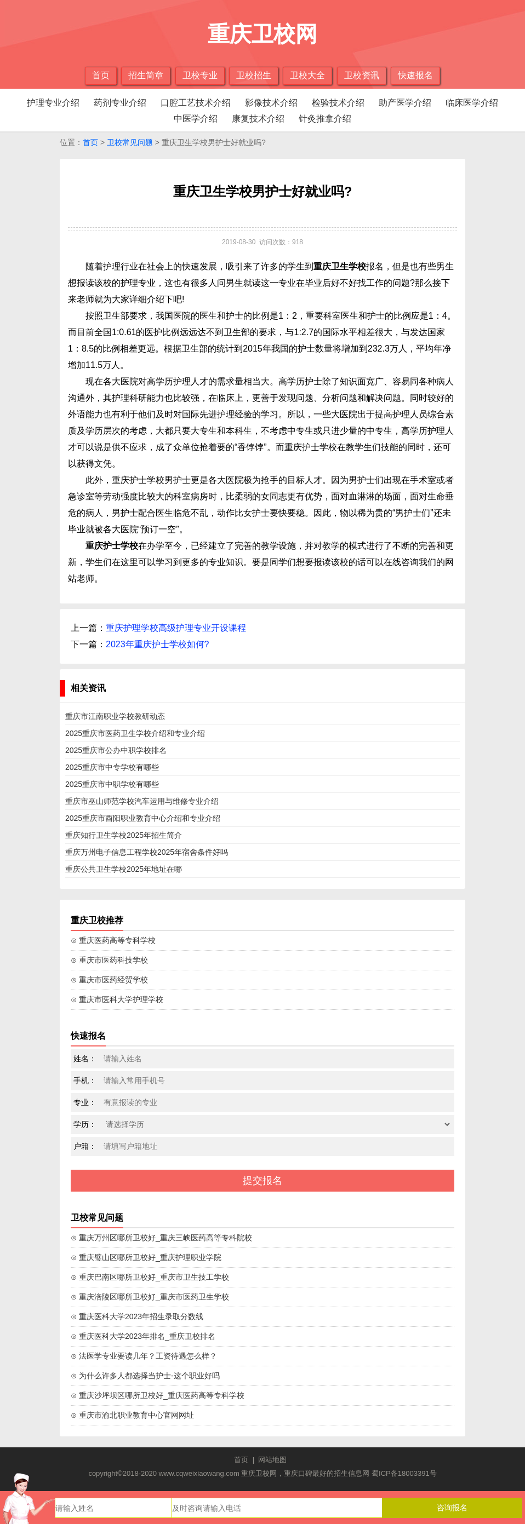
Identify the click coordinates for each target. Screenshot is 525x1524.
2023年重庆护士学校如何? (157, 644)
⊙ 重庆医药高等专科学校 (113, 940)
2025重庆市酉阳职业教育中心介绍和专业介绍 (142, 818)
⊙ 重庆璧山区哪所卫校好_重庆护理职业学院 (146, 1257)
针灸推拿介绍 (325, 118)
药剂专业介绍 (120, 102)
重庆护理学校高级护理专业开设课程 (176, 627)
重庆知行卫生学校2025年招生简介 (123, 835)
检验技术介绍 (338, 102)
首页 (101, 75)
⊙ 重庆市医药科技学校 (109, 960)
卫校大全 (307, 75)
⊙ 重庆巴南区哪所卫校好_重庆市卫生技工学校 (150, 1277)
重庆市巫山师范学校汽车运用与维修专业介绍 (142, 801)
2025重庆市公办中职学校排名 (116, 750)
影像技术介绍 (271, 102)
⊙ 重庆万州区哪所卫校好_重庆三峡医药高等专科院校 (161, 1237)
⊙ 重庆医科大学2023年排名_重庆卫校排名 (143, 1336)
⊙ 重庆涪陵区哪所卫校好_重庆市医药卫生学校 (150, 1296)
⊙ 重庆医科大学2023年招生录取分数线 (137, 1316)
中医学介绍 (196, 118)
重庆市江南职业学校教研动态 (115, 716)
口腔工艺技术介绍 (196, 102)
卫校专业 (200, 75)
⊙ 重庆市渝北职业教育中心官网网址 (132, 1415)
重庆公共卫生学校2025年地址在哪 (123, 869)
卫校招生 (253, 75)
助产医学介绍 (405, 102)
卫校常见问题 (130, 142)
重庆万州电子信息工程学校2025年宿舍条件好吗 (146, 852)
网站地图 (272, 1460)
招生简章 (145, 75)
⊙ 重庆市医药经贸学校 (109, 979)
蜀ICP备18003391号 (404, 1473)
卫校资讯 (361, 75)
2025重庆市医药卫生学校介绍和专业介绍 (135, 733)
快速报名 (415, 75)
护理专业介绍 (53, 102)
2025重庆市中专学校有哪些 (112, 767)
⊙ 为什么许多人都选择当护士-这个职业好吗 (145, 1375)
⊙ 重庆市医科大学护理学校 (117, 999)
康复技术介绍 (258, 118)
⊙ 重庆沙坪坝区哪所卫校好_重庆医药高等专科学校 (157, 1395)
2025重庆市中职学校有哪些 (112, 784)
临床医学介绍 (472, 102)
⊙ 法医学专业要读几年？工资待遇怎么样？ (144, 1356)
